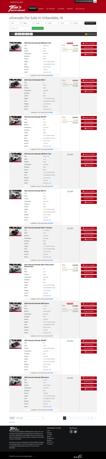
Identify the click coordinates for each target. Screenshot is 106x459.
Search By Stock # (38, 28)
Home (48, 431)
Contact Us (50, 444)
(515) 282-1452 (49, 223)
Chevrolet (12, 422)
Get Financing (89, 47)
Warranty (49, 440)
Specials (49, 436)
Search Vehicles (90, 23)
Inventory (49, 432)
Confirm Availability (89, 43)
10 (92, 418)
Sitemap (34, 456)
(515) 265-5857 (49, 75)
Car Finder (49, 434)
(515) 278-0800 (49, 112)
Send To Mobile (89, 51)
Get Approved (50, 438)
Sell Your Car (50, 442)
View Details (89, 54)
